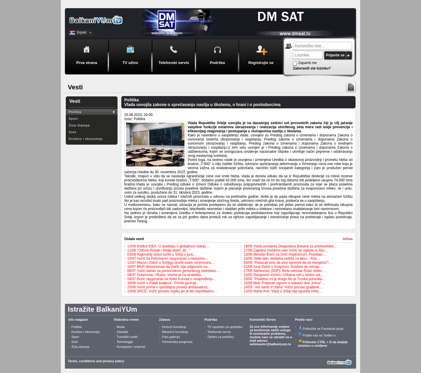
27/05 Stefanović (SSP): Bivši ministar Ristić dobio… (284, 271)
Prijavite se (335, 55)
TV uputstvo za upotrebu (224, 327)
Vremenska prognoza (177, 341)
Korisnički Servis (263, 319)
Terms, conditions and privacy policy (96, 361)
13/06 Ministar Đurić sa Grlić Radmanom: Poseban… (285, 254)
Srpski (81, 32)
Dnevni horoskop (174, 327)
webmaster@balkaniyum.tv (270, 344)
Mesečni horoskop (175, 332)
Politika (75, 112)
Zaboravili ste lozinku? (312, 68)
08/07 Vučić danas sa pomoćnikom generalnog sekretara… (173, 271)
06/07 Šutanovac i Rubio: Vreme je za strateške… (166, 275)
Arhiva (348, 239)
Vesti (74, 101)
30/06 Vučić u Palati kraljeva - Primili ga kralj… (163, 283)
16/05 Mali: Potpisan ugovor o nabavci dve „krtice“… (284, 283)
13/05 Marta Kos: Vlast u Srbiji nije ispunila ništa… (283, 291)
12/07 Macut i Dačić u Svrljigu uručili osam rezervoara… (170, 263)
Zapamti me (307, 63)
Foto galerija (171, 337)
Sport (73, 118)
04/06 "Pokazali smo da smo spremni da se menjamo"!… (288, 263)
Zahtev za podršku (220, 337)
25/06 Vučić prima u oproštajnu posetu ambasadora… (169, 287)
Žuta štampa (79, 125)
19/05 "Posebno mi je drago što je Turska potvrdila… (284, 279)
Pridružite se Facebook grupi (321, 328)
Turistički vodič (127, 337)
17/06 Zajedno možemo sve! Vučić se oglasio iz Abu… (286, 250)
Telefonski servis (219, 332)
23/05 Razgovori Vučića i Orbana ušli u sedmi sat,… (284, 275)
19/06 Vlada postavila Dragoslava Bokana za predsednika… (290, 246)
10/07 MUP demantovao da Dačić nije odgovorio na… (169, 267)
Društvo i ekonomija (86, 138)
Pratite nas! (304, 319)
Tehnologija (125, 341)
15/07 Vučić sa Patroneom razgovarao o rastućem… (167, 258)
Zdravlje (122, 332)
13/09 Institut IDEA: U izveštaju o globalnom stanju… (168, 246)
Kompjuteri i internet (131, 346)
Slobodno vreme (126, 319)
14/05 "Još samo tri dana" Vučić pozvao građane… (283, 287)
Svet (72, 132)
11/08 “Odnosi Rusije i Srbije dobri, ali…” (159, 250)
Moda (121, 327)
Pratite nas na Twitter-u (317, 335)
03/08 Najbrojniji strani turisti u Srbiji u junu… (162, 254)
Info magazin (78, 319)
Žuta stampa (80, 346)
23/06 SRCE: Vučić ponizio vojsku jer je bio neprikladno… (172, 291)
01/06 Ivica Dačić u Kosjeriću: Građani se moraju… (283, 267)
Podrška (210, 319)
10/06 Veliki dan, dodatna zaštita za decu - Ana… (282, 258)
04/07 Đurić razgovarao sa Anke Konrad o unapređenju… (171, 279)
